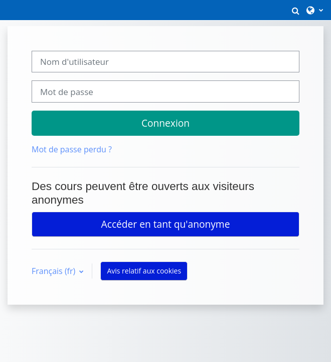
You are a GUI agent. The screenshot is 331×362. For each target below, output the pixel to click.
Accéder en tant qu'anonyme (165, 224)
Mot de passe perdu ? (72, 149)
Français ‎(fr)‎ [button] (54, 271)
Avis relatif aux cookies (144, 271)
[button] (295, 10)
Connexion (165, 123)
